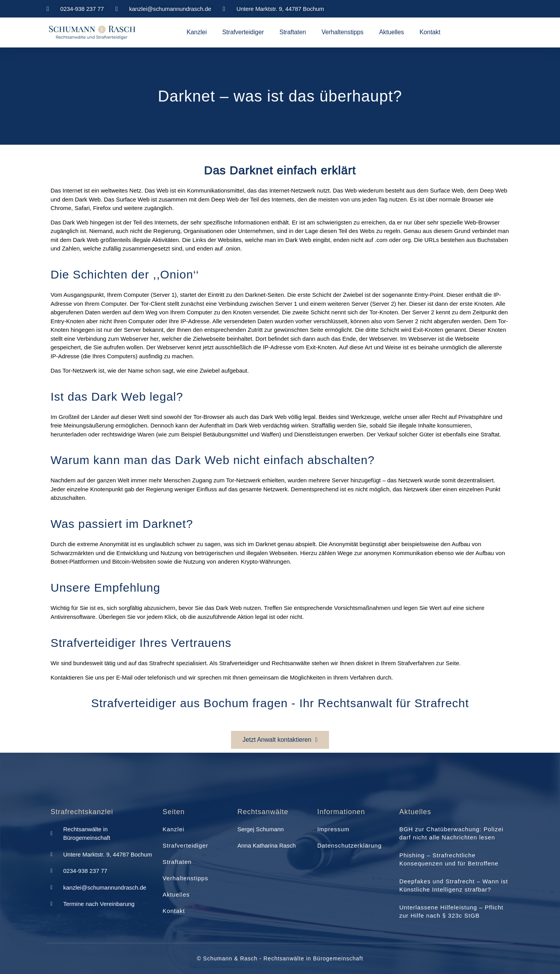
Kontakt (430, 32)
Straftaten (292, 32)
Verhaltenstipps (343, 32)
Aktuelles (391, 32)
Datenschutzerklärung (349, 845)
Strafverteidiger (243, 32)
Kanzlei (197, 32)
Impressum (333, 829)
